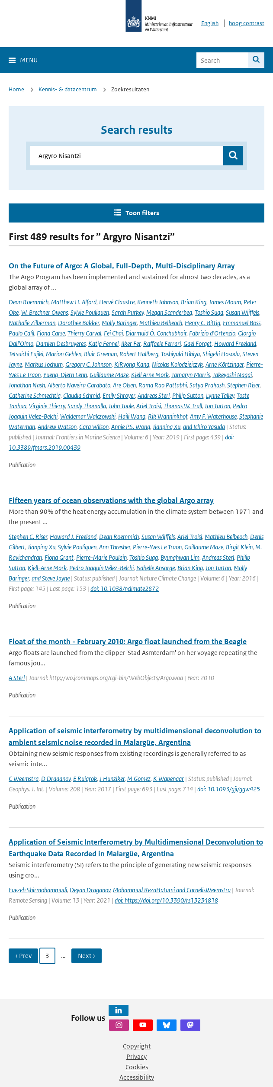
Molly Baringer (119, 323)
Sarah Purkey (128, 312)
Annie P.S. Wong (130, 427)
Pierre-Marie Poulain (101, 557)
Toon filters (142, 213)
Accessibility (136, 1077)
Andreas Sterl (154, 395)
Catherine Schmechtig (35, 395)
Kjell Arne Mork (150, 375)
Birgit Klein (239, 547)
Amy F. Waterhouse (213, 416)
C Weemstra (24, 778)
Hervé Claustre (117, 302)
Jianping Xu (166, 427)
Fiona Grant (59, 557)
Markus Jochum (44, 364)
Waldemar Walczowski (88, 416)
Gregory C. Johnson (88, 364)
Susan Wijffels (242, 312)
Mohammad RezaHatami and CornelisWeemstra (172, 890)
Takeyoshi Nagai (232, 375)
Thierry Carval (84, 333)
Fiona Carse (51, 333)
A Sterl (17, 678)
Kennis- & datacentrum (68, 89)
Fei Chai (113, 333)
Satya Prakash (207, 385)
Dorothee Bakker (78, 323)
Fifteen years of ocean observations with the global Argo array (111, 500)
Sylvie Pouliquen (90, 312)
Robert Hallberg (138, 354)
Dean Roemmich (28, 302)
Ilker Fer (131, 343)
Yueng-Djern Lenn (65, 375)
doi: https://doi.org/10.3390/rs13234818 (166, 900)
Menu (29, 60)
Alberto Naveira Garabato (79, 385)
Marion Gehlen (63, 354)
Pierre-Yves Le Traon (157, 547)
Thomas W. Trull (183, 406)
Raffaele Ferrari (162, 343)
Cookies (136, 1067)
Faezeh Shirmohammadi (38, 890)
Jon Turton (217, 406)
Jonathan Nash (27, 385)
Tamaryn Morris (190, 375)
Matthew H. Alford (73, 302)
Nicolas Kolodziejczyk (177, 364)
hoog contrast (246, 23)
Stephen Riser (243, 385)
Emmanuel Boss (241, 323)
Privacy (136, 1056)
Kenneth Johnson (157, 302)
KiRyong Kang (131, 364)
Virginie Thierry (47, 406)
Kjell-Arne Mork (47, 568)
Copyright (137, 1046)
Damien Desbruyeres (61, 343)
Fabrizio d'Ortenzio (212, 333)
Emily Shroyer (119, 395)
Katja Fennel (103, 343)
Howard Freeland (235, 343)
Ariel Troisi (148, 406)
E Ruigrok (85, 778)
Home (16, 89)
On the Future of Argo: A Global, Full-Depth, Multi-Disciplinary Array (122, 266)
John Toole (121, 406)
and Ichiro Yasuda (204, 427)
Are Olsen (124, 385)
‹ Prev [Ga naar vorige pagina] (23, 956)
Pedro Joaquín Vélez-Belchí (101, 568)
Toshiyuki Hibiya (180, 354)
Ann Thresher (114, 547)
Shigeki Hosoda (221, 354)
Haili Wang (131, 416)
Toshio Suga (209, 312)
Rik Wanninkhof (167, 416)
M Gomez (139, 778)
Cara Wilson (94, 427)
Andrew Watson (57, 427)
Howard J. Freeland (73, 536)
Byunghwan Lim (180, 557)
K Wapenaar (168, 778)
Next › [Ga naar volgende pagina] (86, 956)
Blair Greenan (100, 354)
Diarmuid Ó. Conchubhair (155, 333)
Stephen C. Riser (28, 536)
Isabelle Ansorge (155, 568)
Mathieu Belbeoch (160, 323)
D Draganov (56, 778)
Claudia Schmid (81, 395)
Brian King (193, 302)
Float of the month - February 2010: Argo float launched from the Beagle (128, 641)
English (209, 23)
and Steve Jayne (51, 578)
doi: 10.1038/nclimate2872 (124, 588)
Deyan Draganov (90, 890)
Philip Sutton (187, 395)
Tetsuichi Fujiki (26, 354)
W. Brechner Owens (44, 312)
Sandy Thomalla (86, 406)
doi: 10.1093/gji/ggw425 (228, 789)
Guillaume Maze (109, 375)
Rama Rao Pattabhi (162, 385)
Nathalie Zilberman (32, 323)
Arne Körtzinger (225, 364)
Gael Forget (197, 343)
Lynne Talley (220, 395)
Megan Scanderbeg (169, 312)
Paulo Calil (21, 333)
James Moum (225, 302)
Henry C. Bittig (202, 323)
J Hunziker (112, 778)
